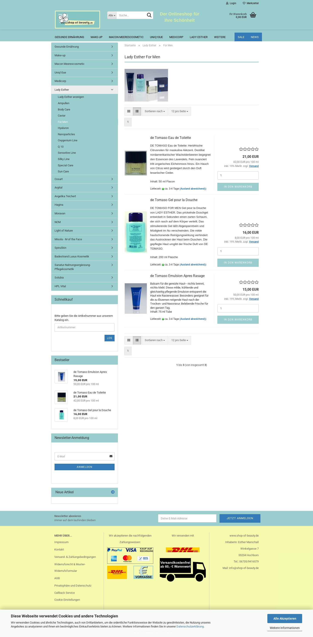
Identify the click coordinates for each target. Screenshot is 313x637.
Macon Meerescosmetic (126, 37)
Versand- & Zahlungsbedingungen (75, 557)
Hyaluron (63, 128)
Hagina (59, 204)
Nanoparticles (66, 134)
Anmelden (84, 467)
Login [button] (231, 3)
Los (109, 338)
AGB (57, 578)
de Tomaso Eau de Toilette (170, 138)
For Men (63, 121)
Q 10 (60, 146)
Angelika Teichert (65, 196)
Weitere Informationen (285, 628)
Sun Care (63, 171)
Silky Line (64, 159)
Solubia (59, 277)
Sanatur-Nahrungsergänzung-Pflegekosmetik (73, 267)
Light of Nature (64, 230)
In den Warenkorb (238, 186)
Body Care (64, 109)
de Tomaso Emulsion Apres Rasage (177, 276)
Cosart (59, 179)
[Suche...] (111, 15)
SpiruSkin (60, 247)
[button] (129, 111)
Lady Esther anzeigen (71, 96)
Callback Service (64, 592)
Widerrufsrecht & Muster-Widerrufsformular (69, 567)
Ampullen (63, 103)
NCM (58, 222)
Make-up (96, 37)
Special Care (65, 165)
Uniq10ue (156, 37)
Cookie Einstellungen (67, 599)
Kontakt (59, 549)
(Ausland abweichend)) (193, 188)
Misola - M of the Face (68, 239)
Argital (58, 187)
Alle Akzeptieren (284, 618)
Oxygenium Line (67, 140)
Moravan (60, 213)
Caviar (61, 115)
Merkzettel (251, 3)
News (255, 37)
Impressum (61, 542)
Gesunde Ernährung (69, 37)
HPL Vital (60, 286)
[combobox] (155, 111)
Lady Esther (199, 37)
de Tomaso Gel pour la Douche (173, 200)
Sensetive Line (67, 152)
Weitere (220, 37)
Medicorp (176, 37)
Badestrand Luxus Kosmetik (72, 256)
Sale (241, 37)
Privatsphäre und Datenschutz (72, 585)
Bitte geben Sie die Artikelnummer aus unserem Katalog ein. (84, 318)
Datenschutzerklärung (190, 626)
